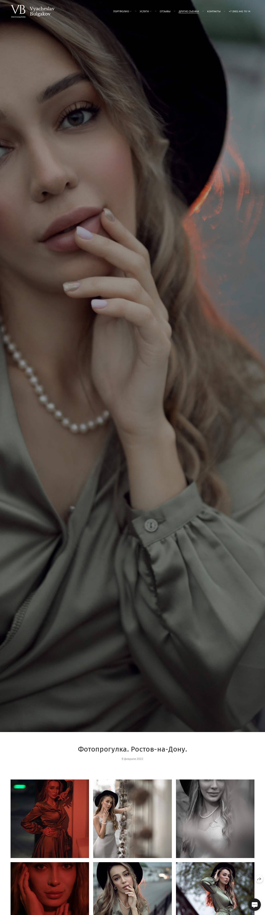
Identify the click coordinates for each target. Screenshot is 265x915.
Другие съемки (189, 11)
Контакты (213, 11)
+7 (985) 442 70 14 (239, 11)
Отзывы (165, 11)
